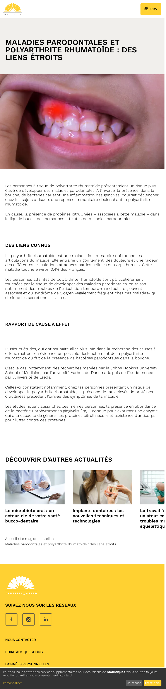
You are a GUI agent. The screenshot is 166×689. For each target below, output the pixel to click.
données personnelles (27, 664)
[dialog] (83, 678)
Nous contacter (20, 640)
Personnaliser (12, 683)
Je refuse (134, 683)
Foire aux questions (24, 652)
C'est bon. (152, 683)
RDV (150, 9)
